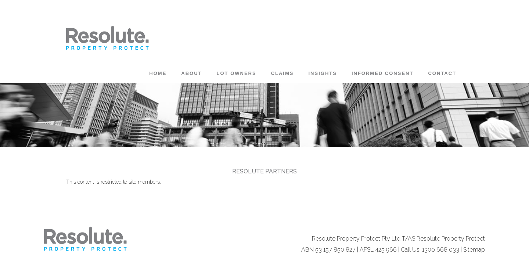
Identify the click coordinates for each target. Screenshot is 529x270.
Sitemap (474, 249)
